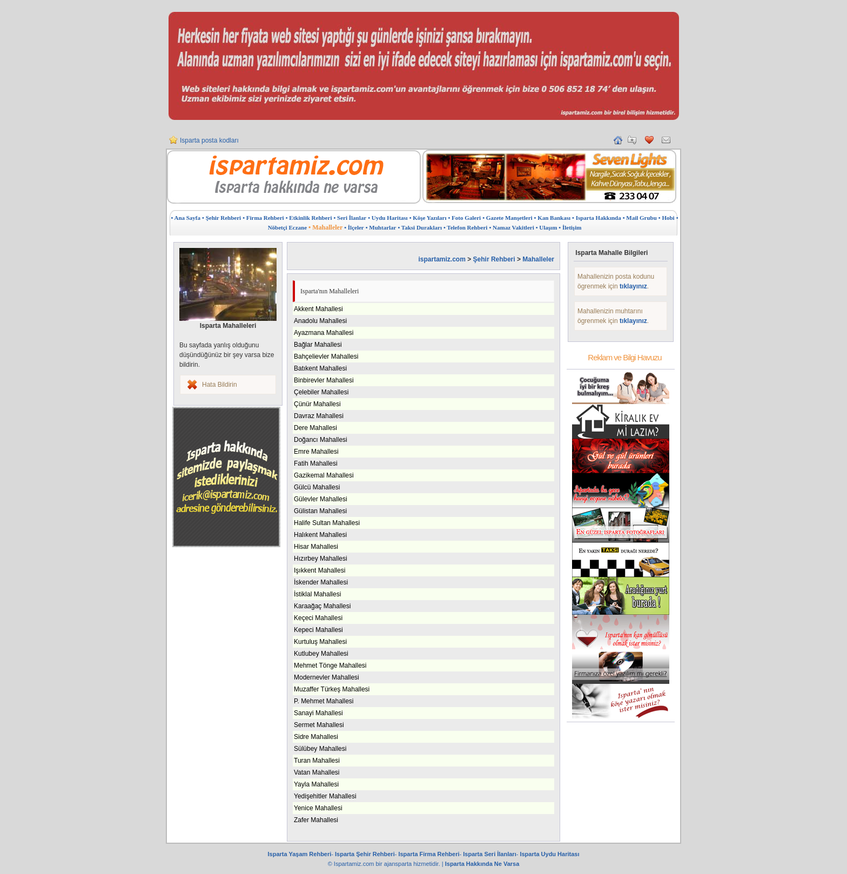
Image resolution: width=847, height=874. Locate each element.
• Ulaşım (546, 227)
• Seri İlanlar (349, 217)
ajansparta (398, 863)
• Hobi (666, 217)
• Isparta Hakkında (596, 217)
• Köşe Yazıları (428, 217)
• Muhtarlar (381, 227)
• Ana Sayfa (185, 217)
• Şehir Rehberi (221, 217)
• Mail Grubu (640, 217)
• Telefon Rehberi (465, 227)
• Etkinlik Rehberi (309, 217)
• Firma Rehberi (263, 217)
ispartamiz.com (441, 259)
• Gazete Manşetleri (507, 217)
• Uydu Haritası (388, 217)
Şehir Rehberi (494, 259)
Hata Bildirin (219, 384)
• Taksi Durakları (420, 227)
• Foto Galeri (464, 217)
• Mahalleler (325, 227)
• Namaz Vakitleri (511, 227)
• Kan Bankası (552, 217)
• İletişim (570, 227)
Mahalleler (538, 259)
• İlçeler (354, 227)
